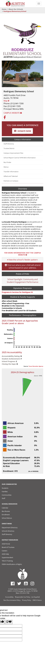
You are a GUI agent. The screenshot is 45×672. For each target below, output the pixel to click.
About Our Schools (16, 9)
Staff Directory (9, 144)
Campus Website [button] (13, 113)
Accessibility (9, 597)
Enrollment (6, 515)
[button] (22, 131)
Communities (6, 495)
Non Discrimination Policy (12, 600)
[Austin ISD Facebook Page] (12, 583)
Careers (4, 551)
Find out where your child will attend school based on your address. (22, 266)
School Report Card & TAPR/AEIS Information (20, 158)
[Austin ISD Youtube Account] (25, 583)
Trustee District (9, 148)
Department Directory (10, 527)
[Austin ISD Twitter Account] (19, 583)
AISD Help (5, 554)
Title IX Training (7, 561)
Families (5, 491)
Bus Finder (7, 162)
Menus (6, 167)
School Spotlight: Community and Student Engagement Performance (22, 280)
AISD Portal (6, 544)
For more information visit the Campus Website (22, 254)
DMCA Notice (37, 600)
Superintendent (7, 557)
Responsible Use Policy (22, 597)
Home (4, 9)
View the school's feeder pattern (22, 259)
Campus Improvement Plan (13, 153)
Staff (3, 498)
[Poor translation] (9, 622)
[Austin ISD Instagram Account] (32, 583)
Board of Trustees (8, 547)
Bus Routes (6, 511)
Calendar (5, 508)
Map (6, 100)
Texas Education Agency (36, 366)
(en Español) (35, 597)
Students (5, 488)
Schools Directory (8, 531)
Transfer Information (11, 172)
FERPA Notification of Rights (12, 564)
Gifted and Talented (11, 176)
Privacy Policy (26, 600)
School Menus (7, 518)
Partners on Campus (11, 181)
